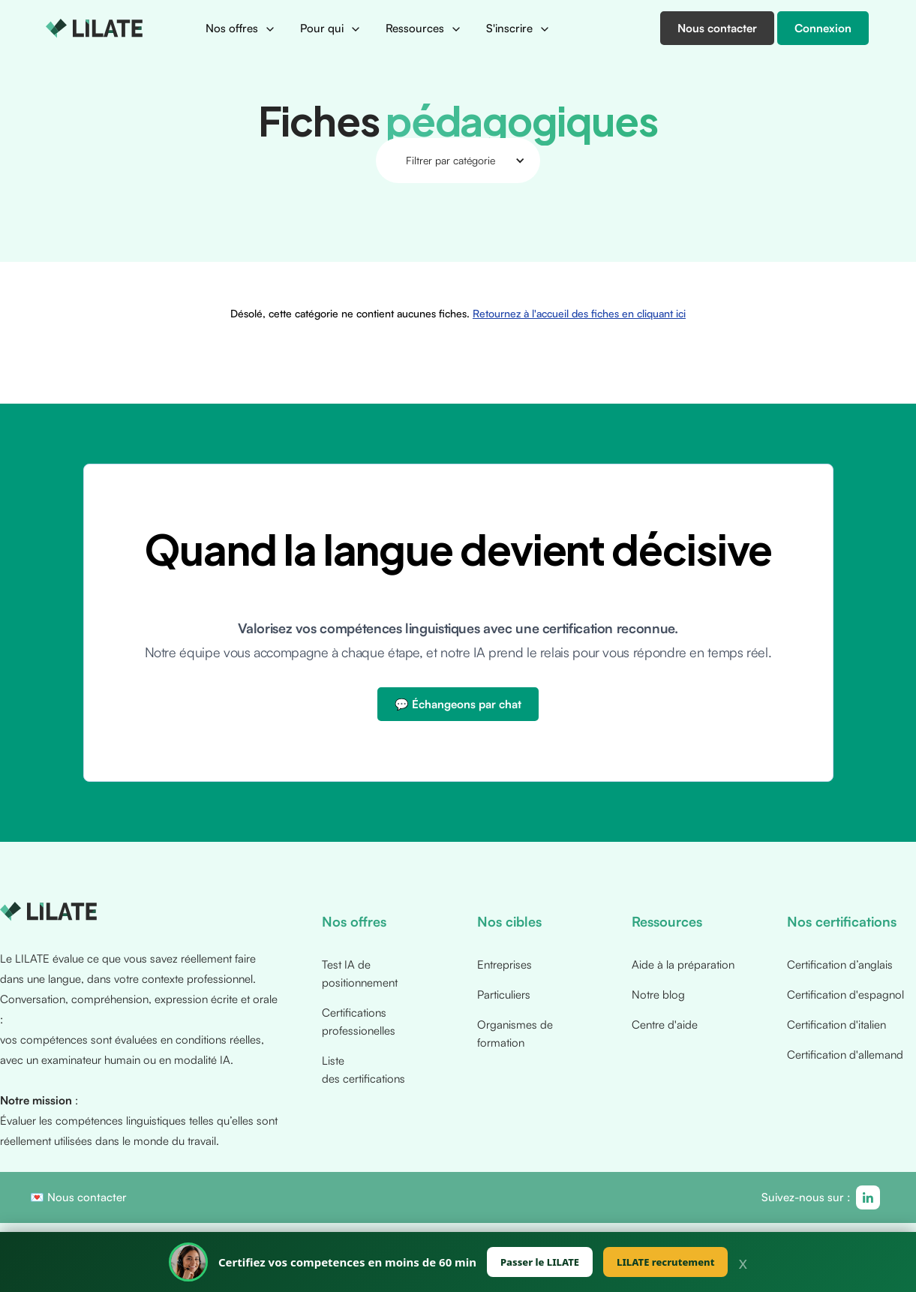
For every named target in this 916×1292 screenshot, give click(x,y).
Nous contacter (87, 1197)
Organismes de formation (515, 1033)
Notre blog (658, 994)
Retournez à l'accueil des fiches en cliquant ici (575, 230)
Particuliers (503, 994)
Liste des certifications (363, 1069)
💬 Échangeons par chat (458, 704)
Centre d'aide (665, 1024)
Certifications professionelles (358, 1021)
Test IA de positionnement (360, 973)
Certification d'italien (836, 1024)
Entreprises (504, 964)
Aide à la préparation (683, 964)
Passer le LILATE (539, 1262)
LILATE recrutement (665, 1262)
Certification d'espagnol (845, 994)
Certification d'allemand (845, 1054)
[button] (241, 28)
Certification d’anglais (840, 964)
